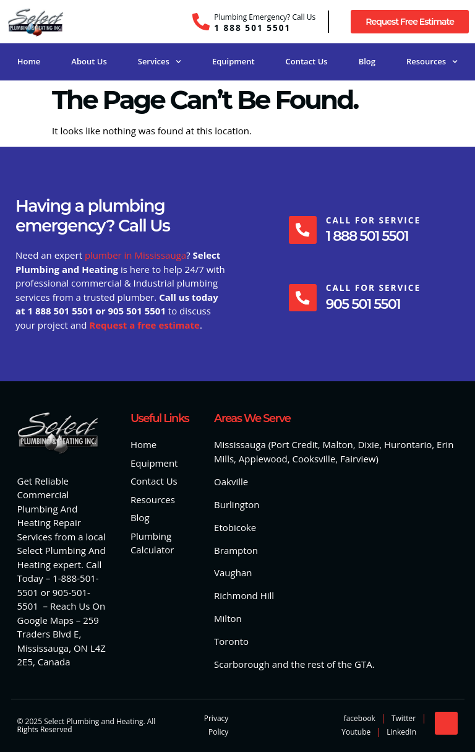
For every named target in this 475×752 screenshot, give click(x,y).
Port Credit (294, 444)
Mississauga (240, 444)
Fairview (357, 458)
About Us (88, 61)
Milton (228, 618)
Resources (432, 62)
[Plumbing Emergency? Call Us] (201, 21)
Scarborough (242, 664)
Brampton (236, 550)
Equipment (233, 61)
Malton (338, 444)
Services (159, 62)
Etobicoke (235, 527)
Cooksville (314, 458)
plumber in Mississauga (135, 255)
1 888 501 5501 (252, 27)
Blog (367, 61)
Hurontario (408, 444)
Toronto (231, 641)
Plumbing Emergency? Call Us (264, 17)
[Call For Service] (302, 229)
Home (29, 61)
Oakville (231, 481)
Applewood (263, 458)
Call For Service (373, 220)
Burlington (237, 504)
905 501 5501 (363, 304)
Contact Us (307, 61)
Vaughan (233, 572)
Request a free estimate (144, 325)
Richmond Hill (244, 595)
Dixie (369, 444)
